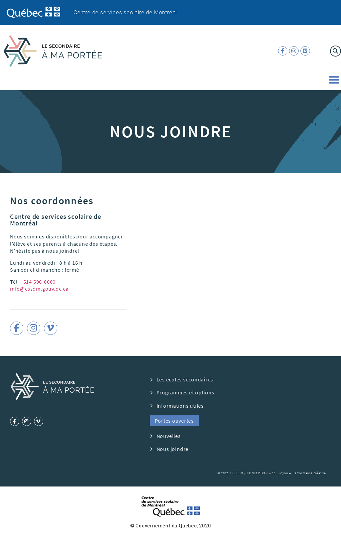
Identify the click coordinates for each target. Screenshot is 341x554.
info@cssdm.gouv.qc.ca (39, 288)
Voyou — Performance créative (302, 473)
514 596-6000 (39, 281)
